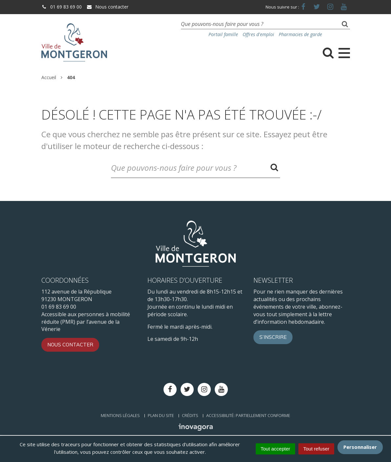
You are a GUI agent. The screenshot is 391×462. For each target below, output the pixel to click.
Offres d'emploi (258, 34)
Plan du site (161, 415)
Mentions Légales (120, 415)
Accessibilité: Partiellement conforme (248, 415)
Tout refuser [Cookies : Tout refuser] (316, 448)
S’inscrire (273, 337)
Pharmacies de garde (300, 34)
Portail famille (223, 34)
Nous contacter (107, 7)
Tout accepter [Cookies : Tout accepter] (275, 448)
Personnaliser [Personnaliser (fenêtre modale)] (360, 447)
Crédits (190, 415)
